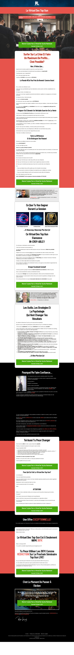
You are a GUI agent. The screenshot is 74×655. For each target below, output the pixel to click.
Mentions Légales (44, 641)
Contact (27, 641)
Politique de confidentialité (35, 641)
